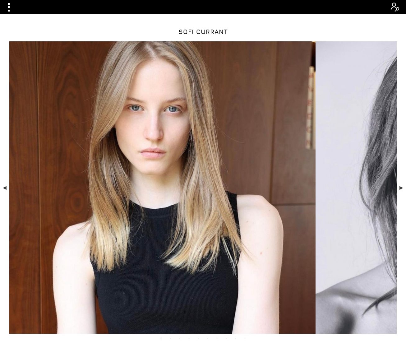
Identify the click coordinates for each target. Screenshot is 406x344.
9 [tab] (236, 236)
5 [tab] (198, 236)
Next (401, 136)
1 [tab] (161, 236)
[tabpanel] (203, 136)
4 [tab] (189, 236)
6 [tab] (208, 236)
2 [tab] (170, 236)
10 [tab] (245, 236)
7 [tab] (217, 236)
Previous (5, 136)
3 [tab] (180, 236)
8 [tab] (226, 236)
